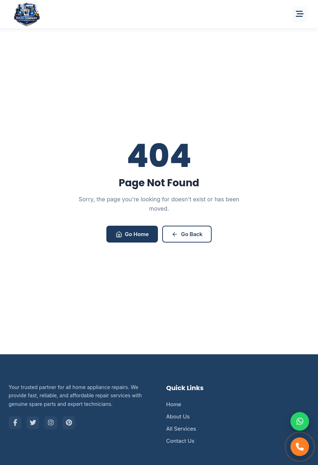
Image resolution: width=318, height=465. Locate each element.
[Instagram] (50, 422)
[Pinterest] (68, 422)
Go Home (132, 234)
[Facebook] (15, 422)
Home (173, 404)
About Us (178, 416)
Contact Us (180, 440)
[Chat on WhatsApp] (299, 421)
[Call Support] (299, 446)
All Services (181, 428)
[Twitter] (32, 422)
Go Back (187, 234)
